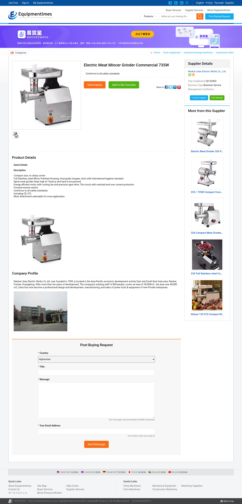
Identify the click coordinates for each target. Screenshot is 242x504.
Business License (50, 501)
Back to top (229, 501)
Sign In (25, 3)
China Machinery (132, 485)
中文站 (209, 3)
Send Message (96, 444)
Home (157, 52)
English (200, 3)
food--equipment (172, 52)
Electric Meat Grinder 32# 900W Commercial (216, 151)
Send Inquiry (94, 84)
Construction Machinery (164, 489)
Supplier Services (194, 10)
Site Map (41, 485)
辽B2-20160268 (35, 501)
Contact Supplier (199, 98)
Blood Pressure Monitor (49, 492)
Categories (20, 52)
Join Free (13, 3)
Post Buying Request (219, 16)
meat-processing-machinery (198, 52)
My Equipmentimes (43, 3)
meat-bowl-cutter (225, 52)
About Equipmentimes (218, 10)
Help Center (72, 485)
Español (229, 3)
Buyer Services (173, 10)
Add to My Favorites (124, 84)
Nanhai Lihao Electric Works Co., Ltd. (207, 71)
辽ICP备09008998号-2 (141, 501)
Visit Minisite (217, 98)
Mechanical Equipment (164, 485)
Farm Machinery (131, 489)
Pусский (218, 3)
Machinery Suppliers (191, 485)
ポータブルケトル (17, 492)
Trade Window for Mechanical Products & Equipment (36, 17)
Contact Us (14, 489)
